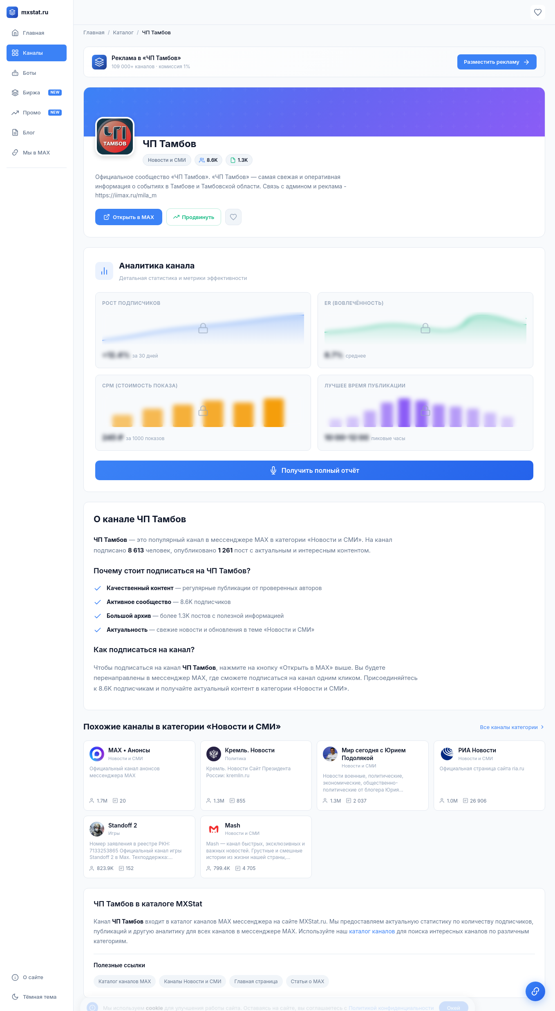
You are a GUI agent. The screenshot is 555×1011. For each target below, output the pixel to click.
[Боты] (37, 73)
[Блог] (37, 132)
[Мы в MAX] (37, 152)
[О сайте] (37, 977)
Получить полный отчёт (314, 470)
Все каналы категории (512, 727)
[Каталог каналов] (37, 53)
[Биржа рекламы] (37, 92)
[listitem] (139, 775)
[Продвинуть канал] (193, 217)
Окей (453, 989)
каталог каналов (372, 931)
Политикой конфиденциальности (391, 989)
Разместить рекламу (497, 62)
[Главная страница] (37, 33)
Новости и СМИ (167, 160)
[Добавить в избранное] (233, 217)
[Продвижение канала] (37, 112)
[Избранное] (537, 12)
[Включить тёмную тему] (37, 996)
